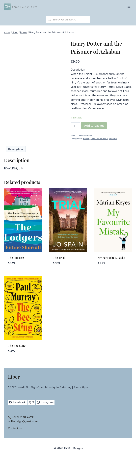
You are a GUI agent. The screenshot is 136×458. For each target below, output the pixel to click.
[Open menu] (129, 6)
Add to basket (94, 125)
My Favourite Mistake (111, 257)
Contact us (15, 428)
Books (86, 138)
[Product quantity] (75, 125)
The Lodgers (16, 257)
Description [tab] (15, 149)
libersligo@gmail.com (24, 421)
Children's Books (99, 138)
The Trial (59, 257)
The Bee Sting (16, 345)
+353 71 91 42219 (23, 417)
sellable (113, 138)
